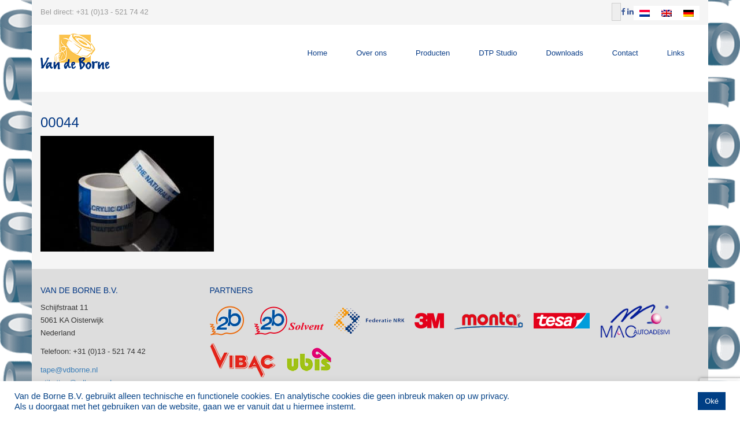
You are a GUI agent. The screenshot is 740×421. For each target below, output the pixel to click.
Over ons (371, 53)
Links (675, 53)
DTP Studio (498, 53)
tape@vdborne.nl (69, 369)
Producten (433, 53)
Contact (625, 53)
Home (318, 53)
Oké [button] (712, 401)
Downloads (564, 53)
